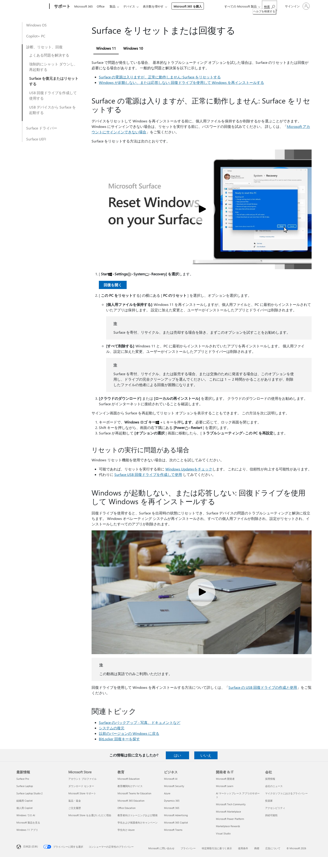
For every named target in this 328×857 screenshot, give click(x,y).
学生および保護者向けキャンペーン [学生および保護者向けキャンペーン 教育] (138, 822)
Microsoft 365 (83, 6)
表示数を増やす (156, 6)
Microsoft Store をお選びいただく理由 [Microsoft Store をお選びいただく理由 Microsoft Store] (89, 815)
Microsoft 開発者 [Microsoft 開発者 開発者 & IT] (225, 778)
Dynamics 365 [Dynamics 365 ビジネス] (171, 800)
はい (177, 755)
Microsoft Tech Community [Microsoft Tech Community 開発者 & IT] (231, 804)
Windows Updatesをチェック (188, 469)
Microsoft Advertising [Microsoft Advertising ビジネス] (176, 815)
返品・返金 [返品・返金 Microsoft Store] (74, 800)
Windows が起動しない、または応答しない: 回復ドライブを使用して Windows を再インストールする (181, 82)
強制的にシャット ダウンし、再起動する (53, 67)
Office (101, 6)
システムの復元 (111, 727)
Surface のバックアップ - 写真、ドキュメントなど (139, 722)
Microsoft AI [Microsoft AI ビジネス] (170, 778)
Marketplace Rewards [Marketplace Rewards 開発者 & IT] (228, 826)
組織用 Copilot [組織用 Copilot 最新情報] (24, 800)
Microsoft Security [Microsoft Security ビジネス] (174, 786)
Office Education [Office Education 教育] (127, 808)
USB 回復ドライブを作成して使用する (53, 95)
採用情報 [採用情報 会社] (270, 778)
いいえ (205, 755)
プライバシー (188, 848)
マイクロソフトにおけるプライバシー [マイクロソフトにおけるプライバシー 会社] (286, 793)
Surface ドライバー (41, 128)
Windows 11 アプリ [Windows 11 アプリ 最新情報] (27, 829)
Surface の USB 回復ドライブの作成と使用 (262, 687)
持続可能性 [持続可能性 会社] (271, 815)
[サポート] (62, 6)
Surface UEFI (36, 139)
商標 (256, 848)
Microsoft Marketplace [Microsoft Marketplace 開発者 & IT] (228, 811)
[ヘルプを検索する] (269, 6)
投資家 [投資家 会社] (269, 800)
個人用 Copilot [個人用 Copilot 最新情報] (24, 808)
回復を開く (113, 284)
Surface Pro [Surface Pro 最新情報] (22, 778)
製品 (114, 6)
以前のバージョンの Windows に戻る (129, 733)
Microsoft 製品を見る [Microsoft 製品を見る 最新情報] (28, 822)
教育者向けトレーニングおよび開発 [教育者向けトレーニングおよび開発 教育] (138, 815)
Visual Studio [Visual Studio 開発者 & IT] (223, 833)
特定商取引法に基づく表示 (217, 848)
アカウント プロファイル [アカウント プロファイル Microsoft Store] (82, 778)
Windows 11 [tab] (106, 48)
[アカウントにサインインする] (297, 6)
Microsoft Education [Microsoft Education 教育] (129, 778)
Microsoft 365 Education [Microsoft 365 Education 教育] (131, 800)
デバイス (132, 6)
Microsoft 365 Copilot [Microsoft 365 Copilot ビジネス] (176, 822)
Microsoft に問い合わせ (161, 848)
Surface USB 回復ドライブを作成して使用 (148, 474)
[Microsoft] (32, 6)
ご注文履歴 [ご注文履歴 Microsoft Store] (74, 808)
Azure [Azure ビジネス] (167, 793)
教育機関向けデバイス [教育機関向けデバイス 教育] (130, 786)
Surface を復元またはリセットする (53, 81)
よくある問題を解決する (49, 55)
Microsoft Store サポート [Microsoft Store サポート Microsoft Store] (82, 793)
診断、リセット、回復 (44, 46)
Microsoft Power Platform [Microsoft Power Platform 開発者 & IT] (230, 819)
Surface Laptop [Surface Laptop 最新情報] (24, 786)
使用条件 (243, 848)
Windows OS (36, 25)
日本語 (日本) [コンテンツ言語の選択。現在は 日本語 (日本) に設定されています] (30, 846)
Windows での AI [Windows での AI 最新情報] (25, 815)
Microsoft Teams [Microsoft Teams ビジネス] (173, 829)
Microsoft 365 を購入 (191, 6)
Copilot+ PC (35, 36)
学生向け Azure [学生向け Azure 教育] (126, 829)
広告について (272, 848)
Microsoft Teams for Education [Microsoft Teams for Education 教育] (134, 793)
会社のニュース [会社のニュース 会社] (274, 786)
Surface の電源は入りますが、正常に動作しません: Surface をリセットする (160, 77)
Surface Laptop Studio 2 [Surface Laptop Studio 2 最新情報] (29, 793)
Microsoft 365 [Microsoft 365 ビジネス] (171, 808)
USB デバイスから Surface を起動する (52, 110)
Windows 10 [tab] (133, 48)
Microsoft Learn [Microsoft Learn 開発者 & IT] (224, 786)
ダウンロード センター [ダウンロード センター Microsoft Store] (81, 786)
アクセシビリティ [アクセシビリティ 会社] (275, 808)
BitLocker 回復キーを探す (119, 738)
